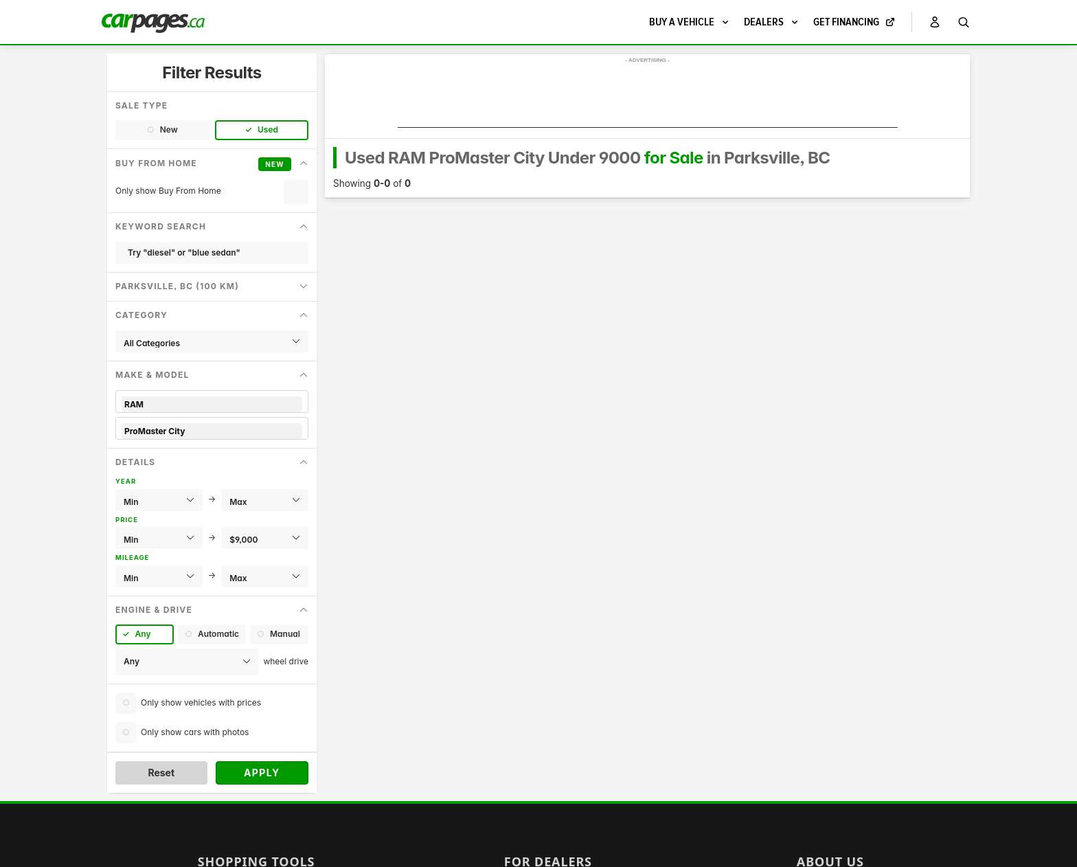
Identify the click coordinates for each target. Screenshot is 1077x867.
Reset (161, 772)
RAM (212, 404)
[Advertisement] (648, 97)
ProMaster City (212, 431)
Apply (262, 772)
